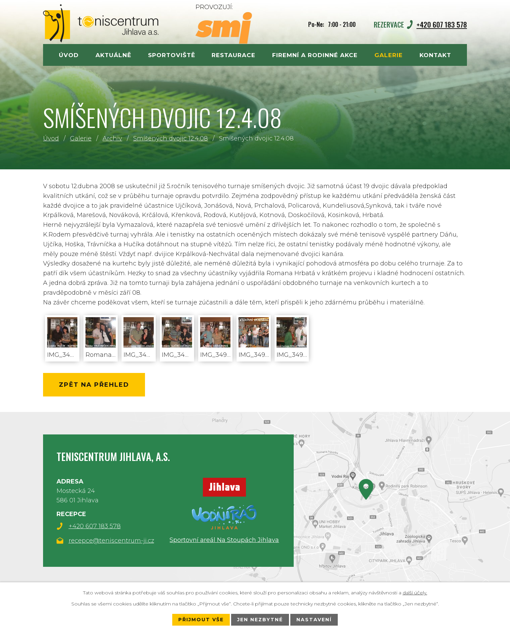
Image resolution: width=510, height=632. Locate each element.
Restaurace (233, 54)
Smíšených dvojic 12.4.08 (170, 138)
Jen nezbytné (260, 620)
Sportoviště (171, 54)
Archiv (112, 138)
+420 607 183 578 (441, 24)
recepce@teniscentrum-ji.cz (111, 540)
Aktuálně (113, 54)
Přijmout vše (201, 620)
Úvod (51, 138)
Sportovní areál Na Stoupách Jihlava (224, 539)
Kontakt (435, 54)
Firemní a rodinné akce (315, 54)
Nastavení (314, 620)
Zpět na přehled (94, 384)
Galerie (81, 138)
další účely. (415, 593)
